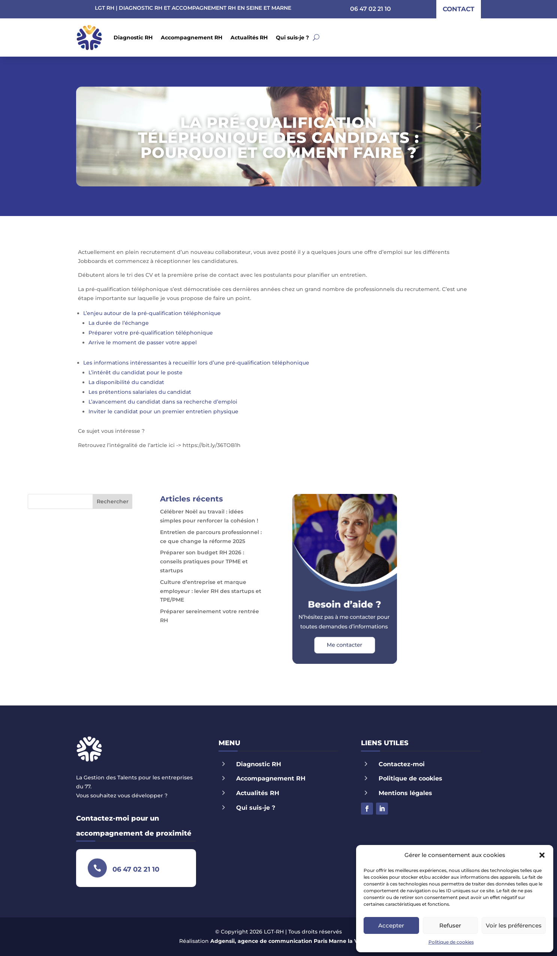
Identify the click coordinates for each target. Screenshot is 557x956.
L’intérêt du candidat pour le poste (135, 372)
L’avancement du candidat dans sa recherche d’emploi (162, 401)
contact (459, 9)
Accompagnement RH (191, 37)
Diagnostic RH (133, 37)
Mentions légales (405, 793)
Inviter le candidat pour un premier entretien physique (163, 411)
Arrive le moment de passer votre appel (142, 342)
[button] (542, 855)
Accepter (391, 925)
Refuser (450, 925)
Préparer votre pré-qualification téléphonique (150, 332)
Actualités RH (249, 37)
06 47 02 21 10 (370, 8)
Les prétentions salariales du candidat (139, 392)
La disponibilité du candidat (126, 382)
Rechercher (113, 501)
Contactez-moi (402, 764)
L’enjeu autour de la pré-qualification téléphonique (152, 313)
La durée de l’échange (118, 323)
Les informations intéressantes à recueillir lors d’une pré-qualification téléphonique (196, 362)
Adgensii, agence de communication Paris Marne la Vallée (290, 941)
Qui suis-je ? (292, 37)
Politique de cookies (451, 942)
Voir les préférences (514, 925)
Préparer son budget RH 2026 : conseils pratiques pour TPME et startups (204, 561)
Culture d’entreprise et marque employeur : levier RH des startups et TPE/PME (210, 591)
